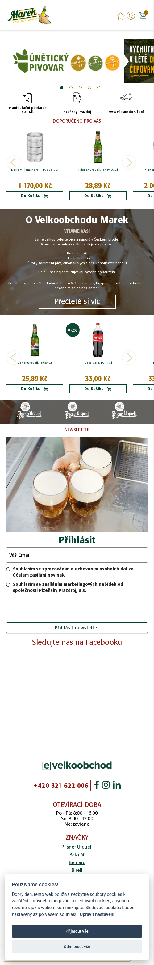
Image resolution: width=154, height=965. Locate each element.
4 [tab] (89, 87)
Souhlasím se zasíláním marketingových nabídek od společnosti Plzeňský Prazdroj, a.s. (64, 587)
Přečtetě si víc (77, 301)
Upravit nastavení (97, 914)
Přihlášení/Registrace (131, 16)
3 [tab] (80, 87)
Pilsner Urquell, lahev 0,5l (35, 363)
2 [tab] (71, 87)
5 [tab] (98, 87)
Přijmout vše (76, 931)
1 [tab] (61, 87)
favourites (121, 16)
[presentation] (77, 609)
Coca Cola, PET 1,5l (98, 363)
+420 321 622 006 (60, 786)
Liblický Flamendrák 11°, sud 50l (34, 170)
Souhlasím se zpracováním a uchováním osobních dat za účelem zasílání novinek (70, 572)
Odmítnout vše (77, 946)
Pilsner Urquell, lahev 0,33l (98, 170)
